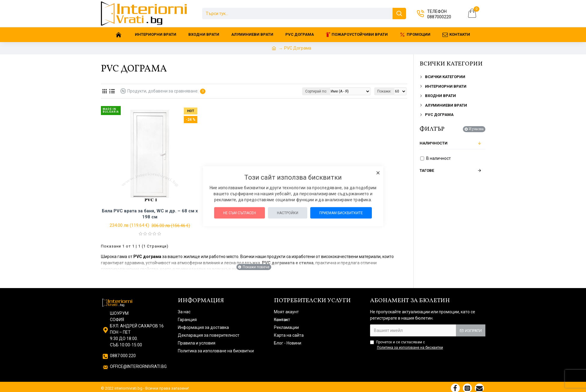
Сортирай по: (316, 91)
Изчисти (476, 129)
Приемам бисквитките (341, 213)
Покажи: (384, 91)
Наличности (434, 143)
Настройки (287, 213)
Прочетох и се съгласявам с (407, 345)
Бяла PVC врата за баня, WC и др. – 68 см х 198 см (150, 214)
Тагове (427, 170)
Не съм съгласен (239, 213)
